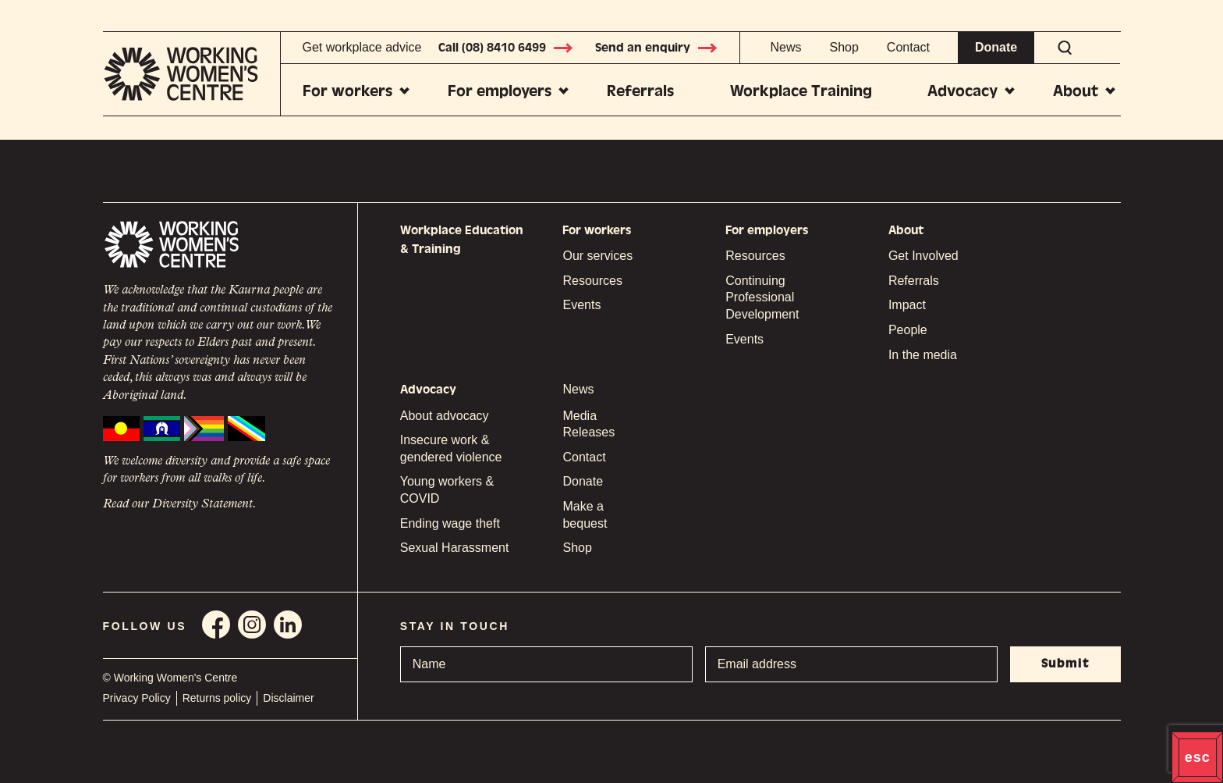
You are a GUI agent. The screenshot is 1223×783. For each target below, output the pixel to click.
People (907, 329)
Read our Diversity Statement (178, 504)
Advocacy (962, 91)
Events (581, 304)
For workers (347, 91)
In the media (922, 354)
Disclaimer (288, 698)
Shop (843, 47)
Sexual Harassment (454, 547)
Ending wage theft (450, 523)
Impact (907, 304)
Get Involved (923, 255)
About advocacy (444, 415)
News (785, 47)
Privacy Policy (137, 698)
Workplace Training (801, 91)
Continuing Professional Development (762, 297)
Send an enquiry (656, 48)
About (1075, 91)
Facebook (216, 624)
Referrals (640, 91)
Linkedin (288, 624)
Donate (996, 47)
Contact (908, 47)
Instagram (252, 624)
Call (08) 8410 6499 (506, 48)
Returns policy (217, 698)
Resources (592, 280)
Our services (597, 255)
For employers (499, 91)
